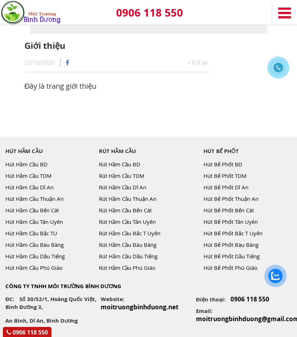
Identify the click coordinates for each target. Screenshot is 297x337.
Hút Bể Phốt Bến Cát (229, 210)
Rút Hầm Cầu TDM (122, 175)
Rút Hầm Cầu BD (119, 164)
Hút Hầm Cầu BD (26, 164)
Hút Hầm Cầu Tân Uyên (34, 221)
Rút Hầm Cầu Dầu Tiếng (128, 256)
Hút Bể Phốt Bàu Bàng (231, 244)
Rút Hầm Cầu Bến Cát (125, 210)
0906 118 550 (149, 12)
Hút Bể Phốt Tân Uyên (231, 221)
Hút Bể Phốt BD (223, 164)
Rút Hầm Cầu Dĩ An (122, 187)
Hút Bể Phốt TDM (225, 175)
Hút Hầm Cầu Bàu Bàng (34, 244)
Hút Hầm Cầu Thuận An (34, 198)
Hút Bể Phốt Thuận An (231, 198)
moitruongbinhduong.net (139, 307)
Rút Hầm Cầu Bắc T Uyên (129, 233)
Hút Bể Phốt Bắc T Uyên (233, 233)
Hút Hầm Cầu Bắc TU (31, 233)
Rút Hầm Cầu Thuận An (127, 198)
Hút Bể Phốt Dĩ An (226, 187)
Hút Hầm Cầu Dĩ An (29, 187)
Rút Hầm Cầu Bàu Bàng (127, 244)
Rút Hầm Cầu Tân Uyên (127, 221)
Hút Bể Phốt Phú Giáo (230, 267)
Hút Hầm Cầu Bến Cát (32, 210)
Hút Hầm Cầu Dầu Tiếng (35, 256)
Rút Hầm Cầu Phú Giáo (127, 267)
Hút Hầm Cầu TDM (28, 175)
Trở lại (198, 62)
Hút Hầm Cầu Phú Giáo (34, 267)
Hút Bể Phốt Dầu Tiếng (232, 256)
